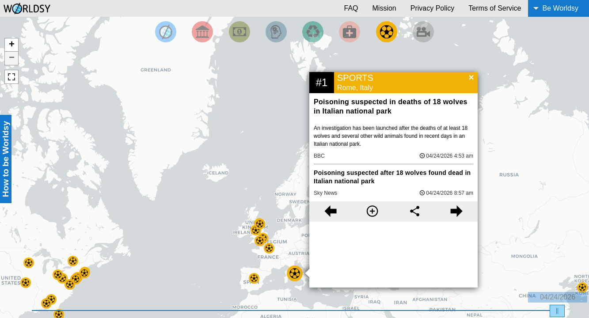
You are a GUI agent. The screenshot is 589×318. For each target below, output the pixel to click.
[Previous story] (330, 211)
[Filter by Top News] (165, 31)
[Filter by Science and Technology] (276, 31)
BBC (319, 156)
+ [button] (12, 45)
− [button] (12, 58)
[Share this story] (415, 211)
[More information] (372, 211)
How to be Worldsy (5, 159)
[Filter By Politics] (202, 31)
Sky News (325, 193)
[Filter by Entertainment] (423, 31)
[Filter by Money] (239, 31)
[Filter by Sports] (386, 31)
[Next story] (457, 211)
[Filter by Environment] (312, 31)
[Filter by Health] (349, 31)
